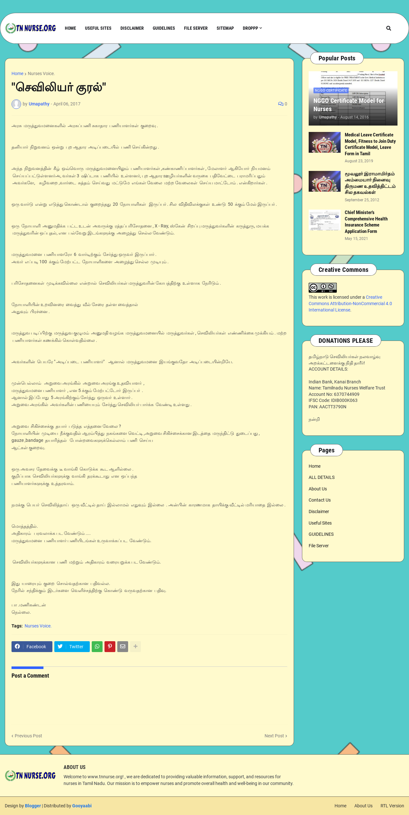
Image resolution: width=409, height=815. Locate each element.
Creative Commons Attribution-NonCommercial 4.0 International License (350, 303)
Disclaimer (319, 511)
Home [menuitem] (70, 28)
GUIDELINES (321, 534)
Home (17, 73)
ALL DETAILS (322, 477)
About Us (318, 488)
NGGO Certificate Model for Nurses (348, 105)
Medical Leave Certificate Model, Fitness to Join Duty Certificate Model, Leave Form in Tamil (370, 144)
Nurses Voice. (41, 73)
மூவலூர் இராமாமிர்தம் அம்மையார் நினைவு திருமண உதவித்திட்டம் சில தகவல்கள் (370, 183)
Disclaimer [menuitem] (132, 28)
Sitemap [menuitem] (225, 28)
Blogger (33, 805)
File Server (319, 545)
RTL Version (392, 805)
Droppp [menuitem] (250, 28)
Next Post (274, 735)
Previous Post (28, 735)
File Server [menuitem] (196, 28)
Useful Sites (320, 523)
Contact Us (320, 500)
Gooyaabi (82, 805)
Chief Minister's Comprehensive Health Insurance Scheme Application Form (366, 222)
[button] (389, 28)
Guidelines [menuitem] (164, 28)
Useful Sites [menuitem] (98, 28)
